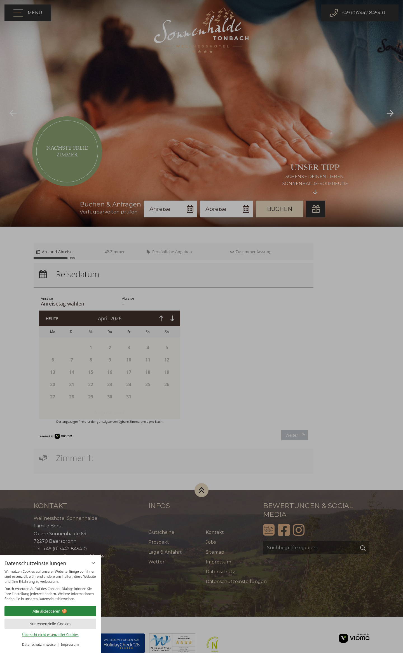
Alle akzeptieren (50, 611)
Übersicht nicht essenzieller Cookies (50, 634)
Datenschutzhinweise (39, 644)
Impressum (70, 644)
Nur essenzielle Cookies (50, 624)
